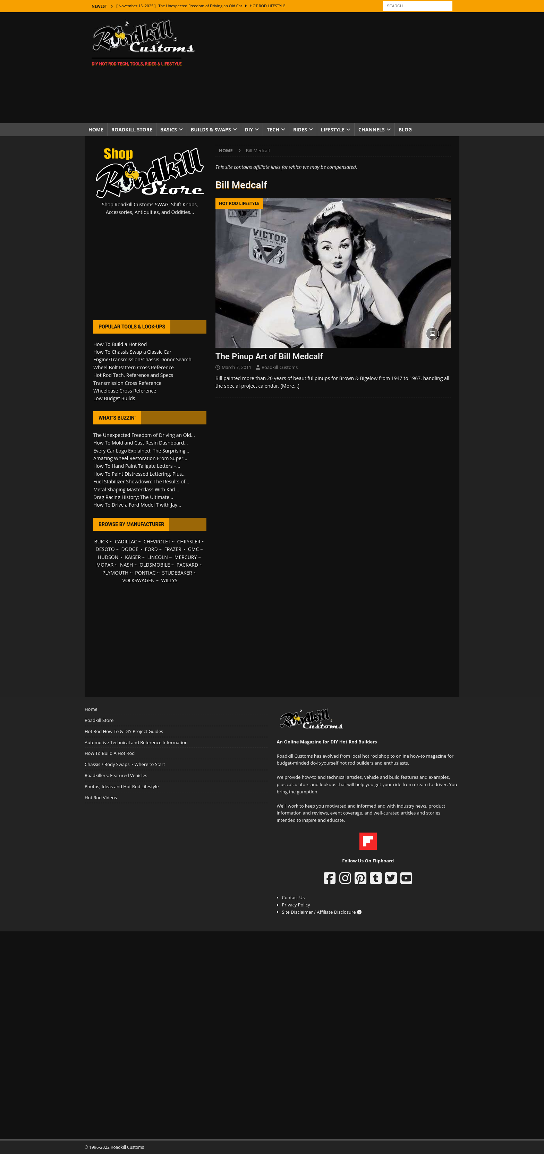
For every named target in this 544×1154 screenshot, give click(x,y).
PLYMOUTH (115, 572)
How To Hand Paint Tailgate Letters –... (136, 466)
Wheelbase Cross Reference (124, 390)
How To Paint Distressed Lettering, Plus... (139, 474)
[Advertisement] (332, 67)
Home (95, 129)
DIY (249, 129)
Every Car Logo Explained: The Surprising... (141, 450)
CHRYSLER (188, 541)
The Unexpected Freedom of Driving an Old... (144, 435)
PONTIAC (145, 572)
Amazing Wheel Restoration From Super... (140, 458)
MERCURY (186, 557)
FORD (151, 549)
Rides (300, 129)
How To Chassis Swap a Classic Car (132, 351)
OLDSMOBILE (154, 564)
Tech (273, 129)
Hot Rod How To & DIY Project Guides (124, 731)
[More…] (289, 385)
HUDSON (107, 557)
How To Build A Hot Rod (110, 753)
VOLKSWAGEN (138, 580)
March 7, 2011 (237, 367)
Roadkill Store (131, 129)
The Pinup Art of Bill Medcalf (269, 356)
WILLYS (169, 580)
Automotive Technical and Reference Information (136, 742)
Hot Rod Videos (101, 797)
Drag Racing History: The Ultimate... (133, 497)
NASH (126, 564)
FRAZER (172, 549)
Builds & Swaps (211, 129)
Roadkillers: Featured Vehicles (116, 775)
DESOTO (105, 549)
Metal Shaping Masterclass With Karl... (136, 489)
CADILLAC (126, 541)
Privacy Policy (296, 905)
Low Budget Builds (114, 398)
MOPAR (104, 564)
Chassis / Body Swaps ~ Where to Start (125, 764)
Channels (371, 129)
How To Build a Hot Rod (120, 344)
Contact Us (293, 897)
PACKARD (187, 564)
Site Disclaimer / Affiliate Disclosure (322, 912)
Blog (405, 129)
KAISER (133, 557)
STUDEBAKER (177, 572)
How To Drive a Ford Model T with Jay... (137, 504)
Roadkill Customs (280, 367)
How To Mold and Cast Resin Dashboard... (140, 442)
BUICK (101, 541)
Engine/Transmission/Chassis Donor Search (142, 359)
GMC (193, 549)
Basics (168, 129)
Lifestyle (333, 129)
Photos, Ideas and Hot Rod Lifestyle (122, 786)
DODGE (129, 549)
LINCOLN (157, 557)
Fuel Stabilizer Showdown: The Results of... (141, 481)
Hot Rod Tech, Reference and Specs (133, 375)
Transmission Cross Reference (127, 383)
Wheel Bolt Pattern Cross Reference (133, 367)
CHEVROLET (157, 541)
